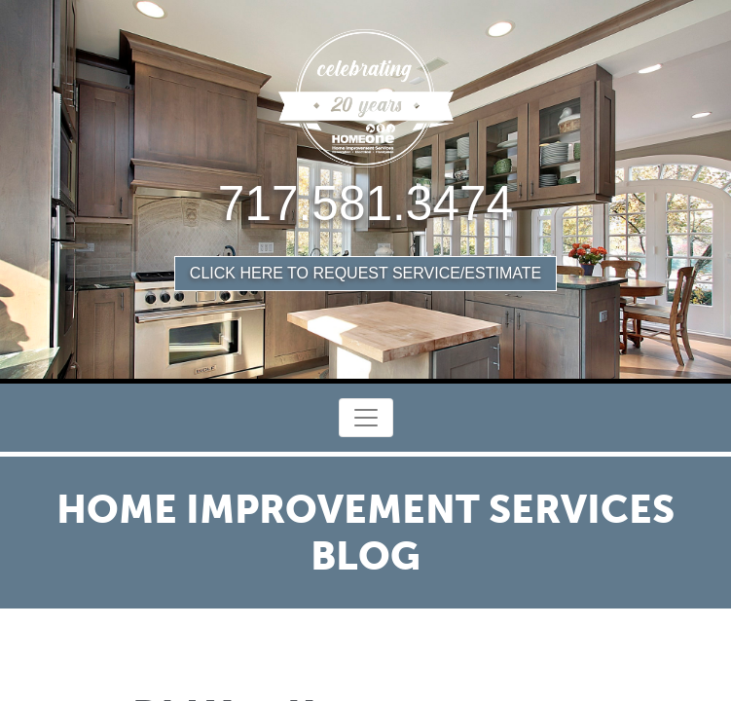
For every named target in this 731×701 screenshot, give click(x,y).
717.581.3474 (365, 203)
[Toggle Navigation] (366, 417)
